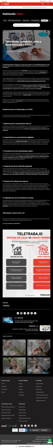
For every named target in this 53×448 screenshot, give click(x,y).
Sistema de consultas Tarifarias (33, 443)
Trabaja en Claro (22, 415)
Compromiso (26, 20)
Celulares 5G (38, 386)
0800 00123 (44, 430)
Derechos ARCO (47, 441)
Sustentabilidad (22, 409)
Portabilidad (21, 395)
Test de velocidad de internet (42, 395)
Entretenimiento (35, 20)
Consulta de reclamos (6, 412)
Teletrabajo (6, 305)
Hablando (13, 14)
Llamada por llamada (40, 400)
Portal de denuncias (23, 421)
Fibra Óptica (4, 386)
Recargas (21, 389)
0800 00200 (35, 430)
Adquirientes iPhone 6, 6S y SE (8, 415)
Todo (5, 20)
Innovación (44, 20)
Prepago (20, 383)
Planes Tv (3, 392)
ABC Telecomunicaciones (14, 20)
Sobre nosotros (22, 407)
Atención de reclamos (6, 409)
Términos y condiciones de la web (43, 436)
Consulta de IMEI (39, 383)
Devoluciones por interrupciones (8, 407)
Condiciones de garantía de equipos (42, 439)
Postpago (21, 386)
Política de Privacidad (37, 441)
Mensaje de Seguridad (6, 418)
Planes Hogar (4, 389)
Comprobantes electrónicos (42, 397)
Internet (3, 383)
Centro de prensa (22, 412)
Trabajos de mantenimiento (25, 418)
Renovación (21, 392)
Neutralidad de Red (46, 443)
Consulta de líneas (40, 392)
